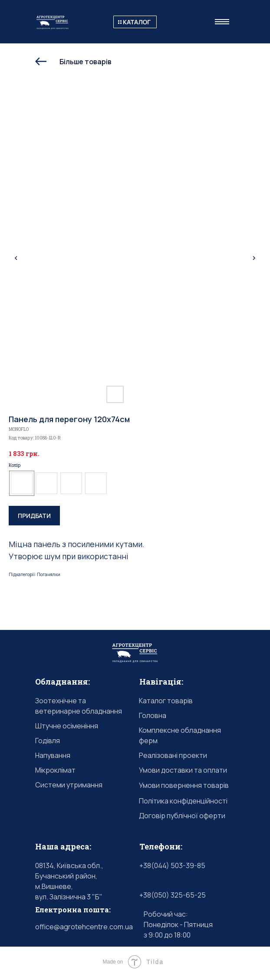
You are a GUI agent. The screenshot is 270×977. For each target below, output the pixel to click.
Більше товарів (85, 61)
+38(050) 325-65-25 (172, 895)
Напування (52, 755)
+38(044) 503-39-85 (172, 865)
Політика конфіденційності (183, 801)
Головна (152, 715)
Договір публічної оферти (182, 815)
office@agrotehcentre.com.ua (84, 926)
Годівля (47, 740)
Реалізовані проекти (173, 755)
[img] (40, 61)
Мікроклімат (55, 770)
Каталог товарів (166, 700)
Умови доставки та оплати (183, 770)
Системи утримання (68, 785)
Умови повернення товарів (184, 785)
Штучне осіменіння (66, 726)
